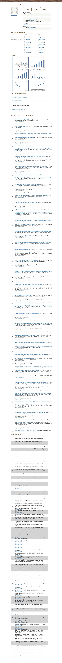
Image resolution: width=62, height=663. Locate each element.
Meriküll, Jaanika (14, 37)
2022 (12, 439)
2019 (12, 546)
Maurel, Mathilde (28, 39)
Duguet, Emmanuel (42, 39)
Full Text (16, 453)
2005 (12, 590)
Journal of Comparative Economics (16, 102)
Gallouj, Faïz (41, 50)
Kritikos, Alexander (28, 47)
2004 (12, 587)
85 (32, 21)
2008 (12, 540)
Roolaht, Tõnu (28, 49)
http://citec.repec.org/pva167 (32, 27)
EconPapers (25, 24)
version (22, 444)
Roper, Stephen (41, 44)
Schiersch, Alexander (29, 50)
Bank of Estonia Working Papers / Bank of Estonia (18, 109)
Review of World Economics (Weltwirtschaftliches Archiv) (19, 97)
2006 (12, 470)
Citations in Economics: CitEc (6, 1)
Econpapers (19, 121)
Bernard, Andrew (41, 49)
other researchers (31, 20)
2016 (12, 446)
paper (23, 121)
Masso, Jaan (41, 47)
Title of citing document (18, 118)
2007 (12, 503)
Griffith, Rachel (41, 37)
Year (13, 118)
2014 (12, 461)
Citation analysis (19, 453)
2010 (12, 601)
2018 (12, 525)
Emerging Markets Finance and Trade (17, 100)
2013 (12, 487)
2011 (12, 624)
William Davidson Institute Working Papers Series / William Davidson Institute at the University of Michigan (26, 111)
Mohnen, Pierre (28, 52)
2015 (12, 642)
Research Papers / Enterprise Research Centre (18, 112)
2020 (12, 493)
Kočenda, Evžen (28, 42)
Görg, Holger (41, 52)
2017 (12, 533)
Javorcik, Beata (41, 42)
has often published (35, 19)
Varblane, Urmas (28, 44)
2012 (12, 449)
